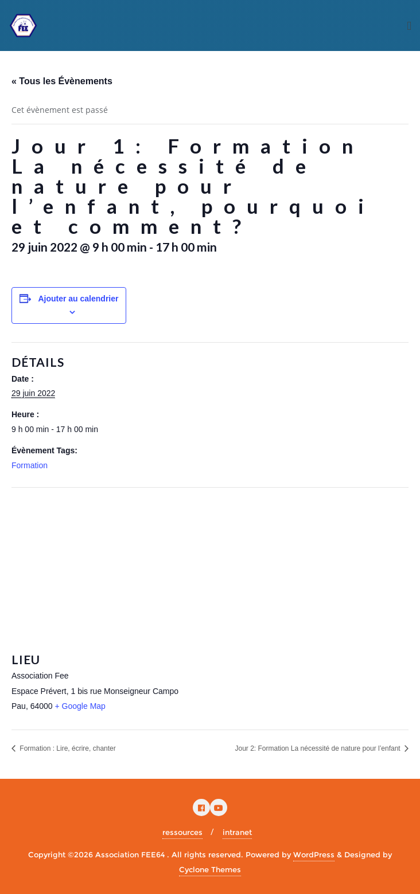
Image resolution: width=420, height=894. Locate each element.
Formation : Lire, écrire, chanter (67, 748)
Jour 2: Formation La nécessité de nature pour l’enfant (318, 748)
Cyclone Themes (210, 869)
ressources (182, 832)
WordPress (314, 854)
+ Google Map (80, 706)
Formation (29, 465)
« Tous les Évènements (61, 81)
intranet (237, 832)
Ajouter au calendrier (78, 298)
